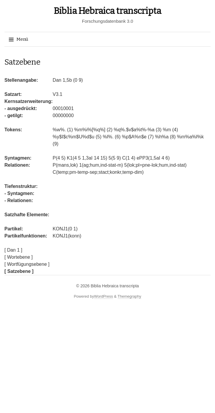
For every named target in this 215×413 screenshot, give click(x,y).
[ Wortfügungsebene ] (27, 264)
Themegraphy (129, 296)
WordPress (103, 296)
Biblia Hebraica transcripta (107, 11)
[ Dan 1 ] (13, 250)
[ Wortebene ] (18, 257)
